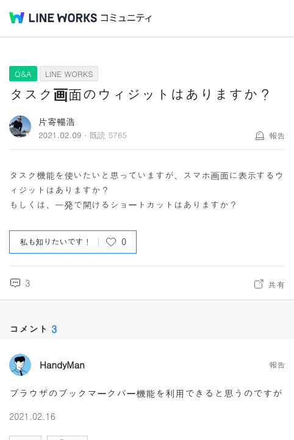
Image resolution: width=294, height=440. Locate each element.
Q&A (23, 73)
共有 (276, 284)
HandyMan (62, 365)
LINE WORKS (69, 73)
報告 (277, 135)
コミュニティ (126, 18)
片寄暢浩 (56, 121)
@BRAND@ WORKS (53, 17)
